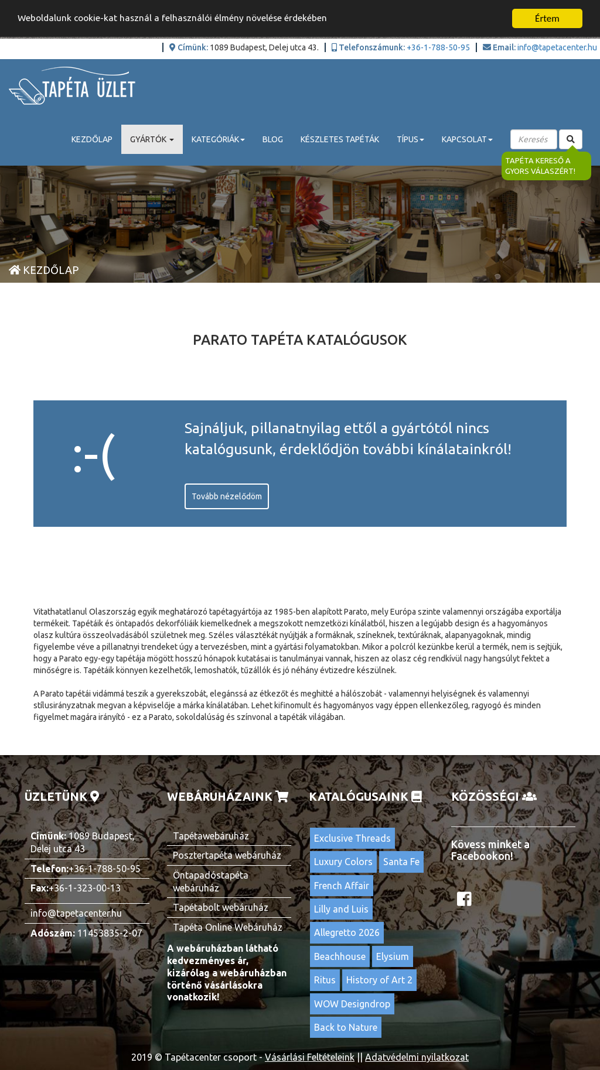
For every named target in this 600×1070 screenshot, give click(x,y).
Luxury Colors (343, 861)
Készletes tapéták (340, 139)
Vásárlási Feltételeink (309, 1057)
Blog (272, 139)
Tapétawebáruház (211, 836)
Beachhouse (340, 956)
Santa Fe (401, 861)
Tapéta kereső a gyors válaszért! (541, 166)
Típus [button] (410, 139)
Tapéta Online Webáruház (227, 927)
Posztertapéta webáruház (227, 855)
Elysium (392, 956)
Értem (547, 18)
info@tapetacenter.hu (557, 47)
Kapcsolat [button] (467, 139)
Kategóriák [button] (218, 139)
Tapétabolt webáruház (220, 907)
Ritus (325, 980)
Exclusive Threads (352, 838)
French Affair (341, 885)
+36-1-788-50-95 (438, 47)
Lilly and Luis (341, 909)
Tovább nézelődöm (227, 496)
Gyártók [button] (152, 139)
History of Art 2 (379, 980)
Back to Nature (345, 1027)
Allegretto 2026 (347, 932)
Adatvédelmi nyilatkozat (417, 1057)
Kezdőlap (91, 139)
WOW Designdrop (352, 1004)
